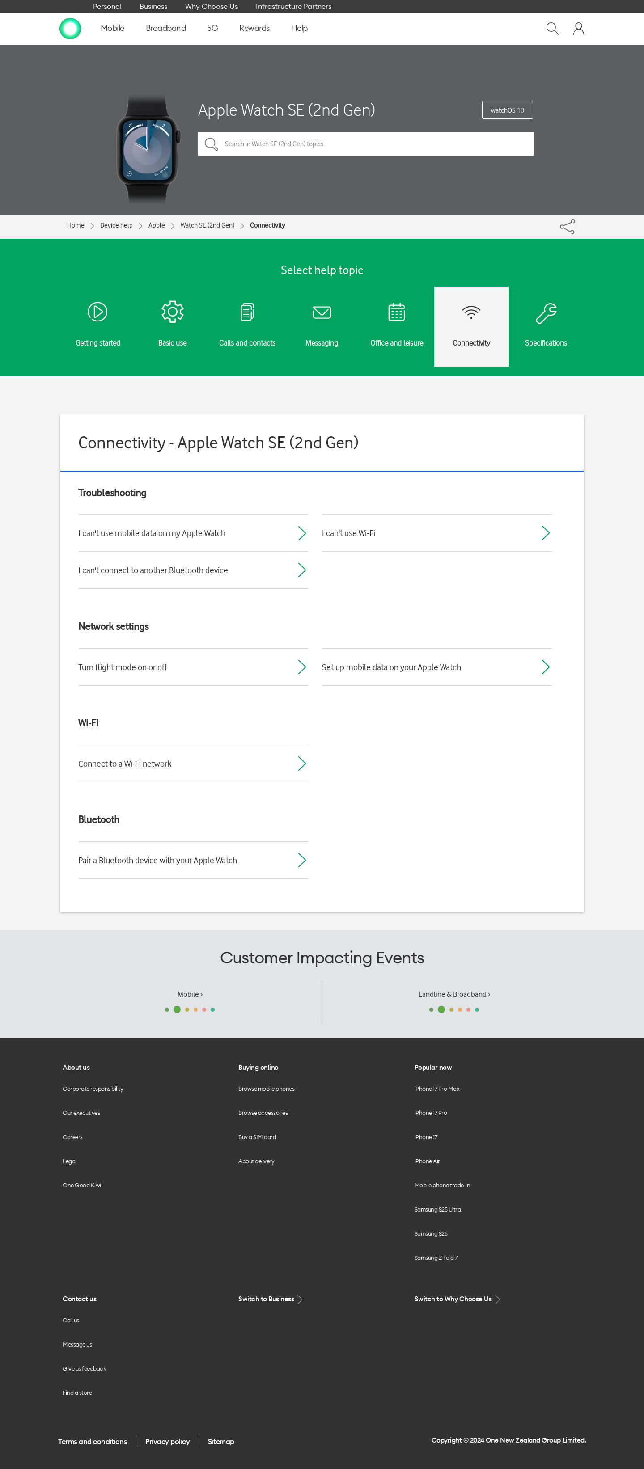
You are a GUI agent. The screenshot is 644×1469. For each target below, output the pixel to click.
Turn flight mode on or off (122, 667)
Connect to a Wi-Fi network (124, 763)
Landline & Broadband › (454, 994)
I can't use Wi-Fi (348, 533)
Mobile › (190, 994)
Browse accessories (263, 1112)
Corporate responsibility (93, 1088)
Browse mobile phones (266, 1088)
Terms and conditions (92, 1441)
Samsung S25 (431, 1233)
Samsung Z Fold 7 (436, 1257)
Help (299, 28)
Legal (69, 1161)
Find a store (77, 1392)
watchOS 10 (507, 110)
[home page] (70, 28)
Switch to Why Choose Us (458, 1299)
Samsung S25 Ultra (438, 1209)
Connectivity (267, 225)
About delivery (256, 1161)
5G (212, 28)
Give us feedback (84, 1368)
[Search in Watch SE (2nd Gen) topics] (366, 144)
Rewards (254, 28)
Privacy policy (167, 1441)
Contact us (79, 1299)
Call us (71, 1320)
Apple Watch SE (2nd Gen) (286, 110)
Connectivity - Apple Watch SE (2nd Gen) (218, 442)
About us (76, 1067)
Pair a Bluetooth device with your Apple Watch (157, 860)
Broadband (166, 28)
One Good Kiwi (82, 1185)
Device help (116, 225)
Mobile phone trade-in (442, 1185)
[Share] (576, 224)
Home (76, 225)
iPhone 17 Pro (431, 1112)
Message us (77, 1344)
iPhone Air (427, 1161)
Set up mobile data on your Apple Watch (391, 667)
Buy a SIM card (257, 1136)
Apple (156, 225)
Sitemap (221, 1441)
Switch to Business (271, 1299)
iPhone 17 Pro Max (437, 1088)
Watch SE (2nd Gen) (207, 225)
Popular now (433, 1067)
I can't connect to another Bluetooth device (153, 570)
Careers (73, 1136)
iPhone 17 (426, 1136)
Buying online (258, 1067)
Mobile (112, 28)
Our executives (81, 1112)
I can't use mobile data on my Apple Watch (151, 533)
